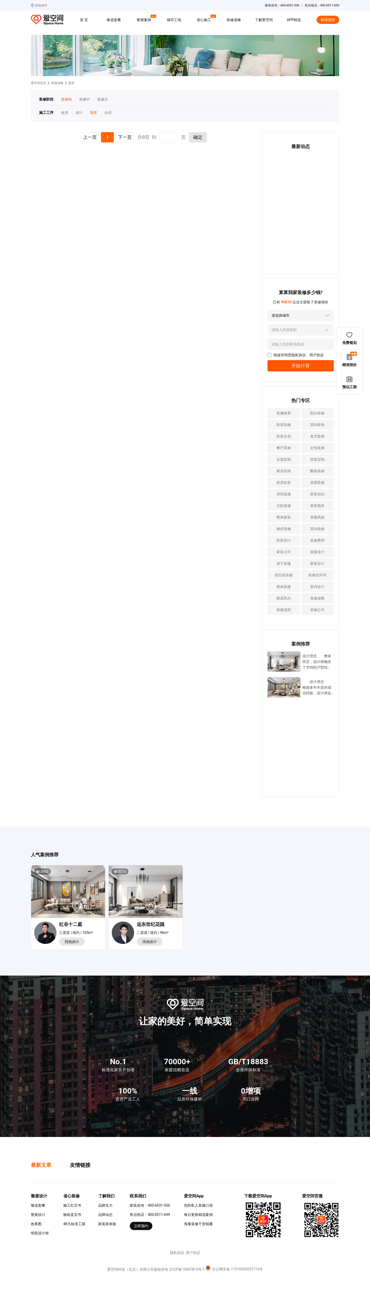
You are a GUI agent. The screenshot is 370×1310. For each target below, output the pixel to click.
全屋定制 (283, 459)
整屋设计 (38, 1215)
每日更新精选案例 (198, 1215)
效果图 (36, 1224)
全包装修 (317, 448)
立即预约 (141, 1226)
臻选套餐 (114, 20)
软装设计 (283, 540)
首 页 (84, 20)
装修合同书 (317, 575)
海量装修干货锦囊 (198, 1224)
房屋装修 (317, 482)
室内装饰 (317, 425)
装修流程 (283, 610)
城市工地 (174, 20)
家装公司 (283, 552)
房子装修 (283, 563)
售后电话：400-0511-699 (150, 1215)
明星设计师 (40, 1233)
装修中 (84, 99)
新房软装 (283, 482)
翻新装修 (317, 471)
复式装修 (317, 436)
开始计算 (300, 365)
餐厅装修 (283, 448)
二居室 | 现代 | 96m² (153, 933)
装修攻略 (234, 20)
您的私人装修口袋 (198, 1205)
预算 (93, 113)
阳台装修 (317, 413)
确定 (197, 137)
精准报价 (328, 20)
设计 (79, 113)
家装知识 (317, 494)
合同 (108, 113)
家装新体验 (107, 1224)
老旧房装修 (284, 575)
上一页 (90, 137)
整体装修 (283, 587)
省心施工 (204, 19)
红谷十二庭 (70, 924)
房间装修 (283, 494)
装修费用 (317, 540)
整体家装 (283, 517)
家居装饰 (283, 471)
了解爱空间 (264, 20)
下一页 (125, 137)
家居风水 (283, 598)
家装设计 (317, 563)
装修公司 (317, 610)
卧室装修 (283, 425)
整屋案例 (145, 19)
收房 (64, 113)
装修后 (102, 99)
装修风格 (317, 517)
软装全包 (283, 436)
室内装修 (317, 529)
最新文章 (41, 1165)
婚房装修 (283, 529)
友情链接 (80, 1165)
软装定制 (317, 459)
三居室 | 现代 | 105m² (76, 933)
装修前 (66, 99)
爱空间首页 (38, 83)
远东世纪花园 (150, 924)
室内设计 (317, 587)
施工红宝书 (72, 1205)
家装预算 (317, 506)
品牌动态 (105, 1215)
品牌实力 (105, 1205)
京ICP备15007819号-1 (187, 1269)
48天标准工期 (74, 1224)
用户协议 (316, 355)
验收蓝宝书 (72, 1215)
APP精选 (294, 20)
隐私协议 (298, 355)
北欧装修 (283, 506)
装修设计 (317, 552)
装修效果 (283, 413)
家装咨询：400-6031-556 (150, 1205)
